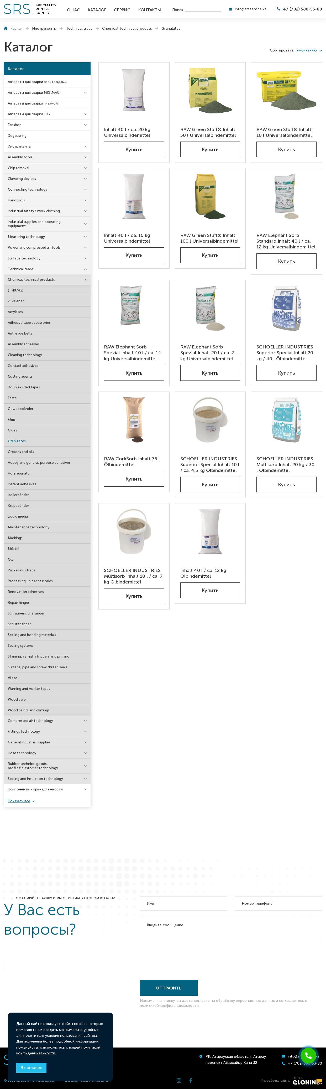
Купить (134, 149)
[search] (203, 9)
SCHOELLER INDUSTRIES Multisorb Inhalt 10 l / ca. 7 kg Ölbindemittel (133, 576)
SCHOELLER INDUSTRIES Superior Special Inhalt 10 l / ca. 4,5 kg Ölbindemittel (209, 464)
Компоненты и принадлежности (35, 789)
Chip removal (18, 168)
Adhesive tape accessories (29, 323)
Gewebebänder (20, 409)
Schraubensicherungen (26, 613)
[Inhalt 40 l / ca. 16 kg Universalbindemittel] (134, 196)
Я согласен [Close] (31, 1067)
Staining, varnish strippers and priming (38, 656)
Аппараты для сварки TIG (29, 114)
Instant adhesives (22, 484)
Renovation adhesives (26, 592)
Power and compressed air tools (34, 247)
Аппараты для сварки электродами (37, 82)
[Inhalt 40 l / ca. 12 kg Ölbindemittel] (210, 531)
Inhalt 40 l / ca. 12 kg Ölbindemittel (203, 573)
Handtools (16, 200)
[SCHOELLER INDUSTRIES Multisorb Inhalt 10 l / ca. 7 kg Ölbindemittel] (134, 531)
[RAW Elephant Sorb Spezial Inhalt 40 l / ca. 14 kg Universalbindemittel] (134, 308)
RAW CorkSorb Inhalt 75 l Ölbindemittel (132, 461)
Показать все (19, 801)
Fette (12, 398)
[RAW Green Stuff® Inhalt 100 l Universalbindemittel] (210, 196)
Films (11, 419)
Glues (12, 430)
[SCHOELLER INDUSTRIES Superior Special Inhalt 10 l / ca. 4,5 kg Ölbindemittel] (210, 420)
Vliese (12, 678)
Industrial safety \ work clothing (34, 211)
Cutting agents (20, 376)
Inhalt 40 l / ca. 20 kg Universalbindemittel (127, 132)
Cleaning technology (25, 355)
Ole (11, 559)
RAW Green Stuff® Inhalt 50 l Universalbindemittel (208, 132)
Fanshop (15, 125)
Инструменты (19, 146)
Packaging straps (21, 570)
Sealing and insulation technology (35, 779)
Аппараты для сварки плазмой (33, 103)
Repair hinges (19, 603)
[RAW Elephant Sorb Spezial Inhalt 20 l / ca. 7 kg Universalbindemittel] (210, 308)
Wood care (17, 699)
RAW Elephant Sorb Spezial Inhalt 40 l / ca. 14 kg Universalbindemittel (132, 352)
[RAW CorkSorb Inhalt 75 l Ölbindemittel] (134, 420)
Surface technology (24, 258)
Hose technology (22, 753)
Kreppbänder (18, 506)
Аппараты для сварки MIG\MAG (34, 93)
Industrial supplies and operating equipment (34, 224)
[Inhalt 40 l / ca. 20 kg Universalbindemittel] (134, 90)
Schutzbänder (19, 624)
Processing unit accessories (30, 581)
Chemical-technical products (31, 280)
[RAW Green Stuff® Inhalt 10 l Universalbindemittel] (286, 90)
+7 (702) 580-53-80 (302, 9)
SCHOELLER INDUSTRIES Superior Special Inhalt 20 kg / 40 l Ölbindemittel (284, 352)
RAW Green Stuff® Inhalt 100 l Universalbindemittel (209, 238)
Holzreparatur (19, 473)
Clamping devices (22, 179)
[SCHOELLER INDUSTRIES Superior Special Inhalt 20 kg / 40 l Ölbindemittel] (286, 308)
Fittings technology (24, 731)
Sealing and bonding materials (32, 635)
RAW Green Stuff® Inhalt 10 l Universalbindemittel (284, 132)
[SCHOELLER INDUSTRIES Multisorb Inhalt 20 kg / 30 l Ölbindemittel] (286, 420)
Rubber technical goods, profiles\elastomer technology (33, 766)
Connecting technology (27, 189)
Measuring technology (26, 237)
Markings (15, 538)
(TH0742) (15, 290)
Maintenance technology (28, 527)
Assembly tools (20, 157)
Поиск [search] (177, 10)
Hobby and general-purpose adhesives (39, 463)
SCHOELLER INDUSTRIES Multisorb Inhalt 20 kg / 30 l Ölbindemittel (285, 464)
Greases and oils (21, 452)
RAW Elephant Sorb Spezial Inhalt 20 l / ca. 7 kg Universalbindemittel (207, 352)
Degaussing (17, 136)
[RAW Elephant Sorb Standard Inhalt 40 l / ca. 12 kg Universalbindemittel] (286, 196)
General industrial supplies (29, 742)
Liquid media (18, 516)
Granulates (17, 441)
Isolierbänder (18, 495)
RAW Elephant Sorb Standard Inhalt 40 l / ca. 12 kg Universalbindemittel (286, 241)
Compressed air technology (30, 721)
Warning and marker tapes (29, 689)
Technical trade (20, 269)
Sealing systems (20, 646)
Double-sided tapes (24, 387)
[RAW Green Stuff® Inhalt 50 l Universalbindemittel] (210, 90)
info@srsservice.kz (250, 9)
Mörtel (13, 549)
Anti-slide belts (20, 333)
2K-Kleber (16, 301)
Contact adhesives (23, 366)
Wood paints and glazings (29, 710)
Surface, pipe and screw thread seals (37, 667)
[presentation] (180, 961)
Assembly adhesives (24, 344)
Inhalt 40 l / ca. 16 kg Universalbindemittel (127, 238)
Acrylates (15, 312)
